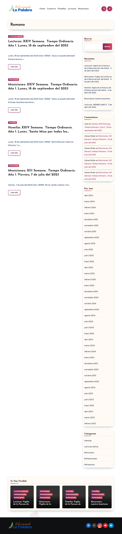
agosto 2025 (89, 243)
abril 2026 (88, 195)
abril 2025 (88, 267)
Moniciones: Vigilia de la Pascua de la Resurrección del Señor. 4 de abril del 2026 (98, 79)
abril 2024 (88, 339)
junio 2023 (89, 399)
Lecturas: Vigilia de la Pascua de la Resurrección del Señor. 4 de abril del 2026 (98, 68)
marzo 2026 (89, 201)
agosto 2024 (89, 315)
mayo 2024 (89, 333)
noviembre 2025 (91, 225)
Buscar (88, 39)
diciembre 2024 (91, 291)
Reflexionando (90, 459)
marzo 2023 (89, 417)
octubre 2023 (90, 375)
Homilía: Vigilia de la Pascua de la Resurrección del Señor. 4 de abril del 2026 (98, 90)
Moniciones (83, 9)
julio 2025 (88, 249)
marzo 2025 (89, 273)
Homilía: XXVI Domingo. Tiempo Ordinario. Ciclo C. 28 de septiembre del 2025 (97, 127)
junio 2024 (89, 327)
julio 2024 (88, 321)
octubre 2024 (90, 303)
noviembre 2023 (91, 369)
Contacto (51, 9)
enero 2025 (89, 285)
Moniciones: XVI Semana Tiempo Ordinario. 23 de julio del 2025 (98, 139)
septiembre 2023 (91, 381)
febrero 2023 (90, 423)
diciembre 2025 (91, 219)
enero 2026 (89, 213)
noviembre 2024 (91, 297)
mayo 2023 (89, 405)
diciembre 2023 (91, 363)
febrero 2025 (90, 279)
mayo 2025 (89, 261)
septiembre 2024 (91, 309)
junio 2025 (89, 255)
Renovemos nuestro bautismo (97, 99)
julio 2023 (88, 393)
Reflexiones (89, 465)
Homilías (62, 9)
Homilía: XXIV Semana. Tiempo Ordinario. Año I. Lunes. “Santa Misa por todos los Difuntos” (40, 131)
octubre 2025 (90, 231)
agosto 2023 (89, 387)
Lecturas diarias (16, 36)
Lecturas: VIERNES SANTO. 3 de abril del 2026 (98, 106)
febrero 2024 (90, 351)
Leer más (14, 67)
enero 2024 (89, 357)
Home (42, 9)
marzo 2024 (89, 345)
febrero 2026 (90, 207)
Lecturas (72, 9)
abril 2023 (88, 411)
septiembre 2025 (91, 237)
